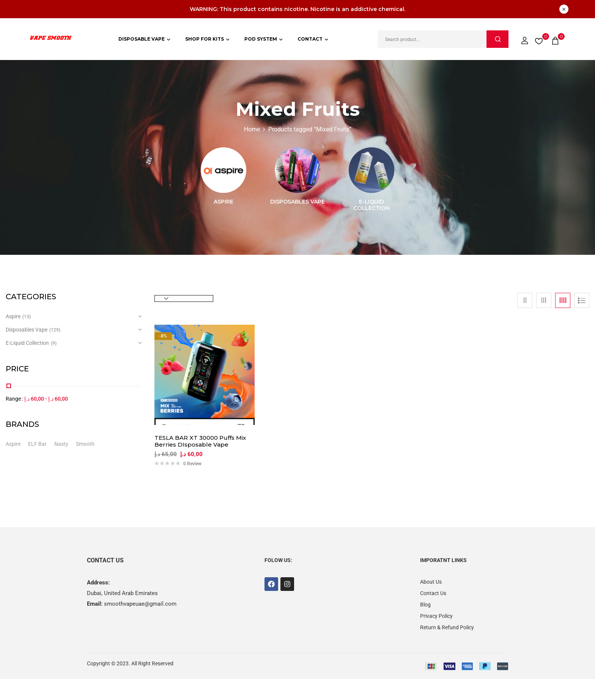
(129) (54, 330)
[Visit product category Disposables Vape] (297, 170)
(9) (54, 343)
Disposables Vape (297, 202)
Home (252, 129)
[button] (555, 39)
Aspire (223, 202)
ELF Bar (37, 444)
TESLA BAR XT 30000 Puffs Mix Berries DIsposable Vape (200, 441)
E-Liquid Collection (371, 205)
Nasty (61, 444)
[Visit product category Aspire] (223, 170)
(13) (26, 316)
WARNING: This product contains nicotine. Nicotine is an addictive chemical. (297, 9)
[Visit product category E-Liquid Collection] (371, 170)
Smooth (85, 444)
